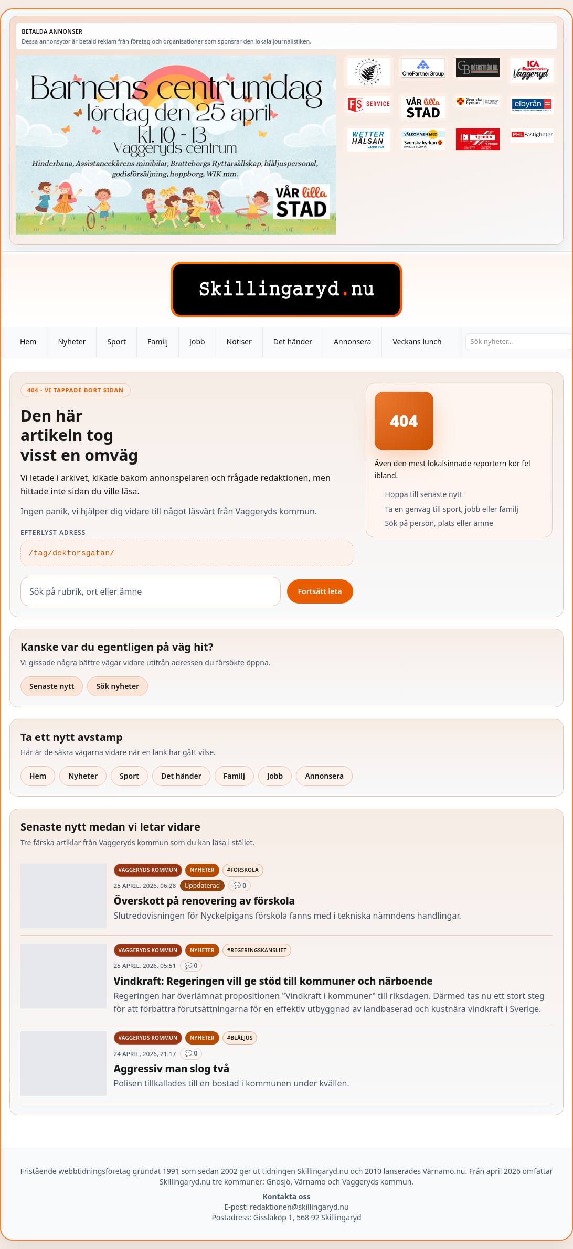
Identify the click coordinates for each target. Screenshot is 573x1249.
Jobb (197, 342)
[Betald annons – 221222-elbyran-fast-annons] (532, 105)
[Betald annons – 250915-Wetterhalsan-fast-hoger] (369, 140)
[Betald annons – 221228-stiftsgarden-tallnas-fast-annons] (369, 72)
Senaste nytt (51, 686)
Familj (157, 342)
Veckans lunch (416, 342)
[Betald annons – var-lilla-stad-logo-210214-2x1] (423, 107)
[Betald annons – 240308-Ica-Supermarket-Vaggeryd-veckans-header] (532, 70)
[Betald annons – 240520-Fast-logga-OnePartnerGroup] (423, 68)
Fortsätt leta (320, 591)
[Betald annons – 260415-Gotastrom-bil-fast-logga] (478, 67)
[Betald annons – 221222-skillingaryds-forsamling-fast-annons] (478, 101)
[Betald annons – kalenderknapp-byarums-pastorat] (423, 139)
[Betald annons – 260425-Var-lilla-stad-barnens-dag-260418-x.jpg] (176, 145)
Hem (28, 342)
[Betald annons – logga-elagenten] (478, 139)
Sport (116, 342)
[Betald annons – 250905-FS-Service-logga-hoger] (369, 104)
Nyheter (72, 342)
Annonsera (352, 342)
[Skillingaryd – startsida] (286, 289)
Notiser (239, 342)
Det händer (292, 342)
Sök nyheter (117, 686)
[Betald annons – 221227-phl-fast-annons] (532, 135)
